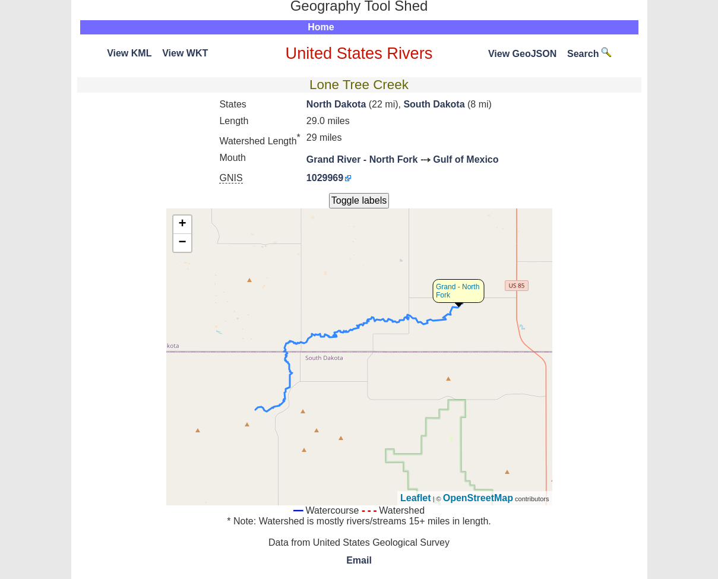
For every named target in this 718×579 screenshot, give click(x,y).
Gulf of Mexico (465, 159)
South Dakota (433, 104)
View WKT (185, 53)
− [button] (182, 243)
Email (359, 560)
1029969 (324, 178)
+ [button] (182, 224)
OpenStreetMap (478, 498)
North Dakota (336, 104)
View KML (129, 53)
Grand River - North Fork (362, 159)
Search (589, 54)
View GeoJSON (522, 54)
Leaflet (415, 498)
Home (321, 27)
